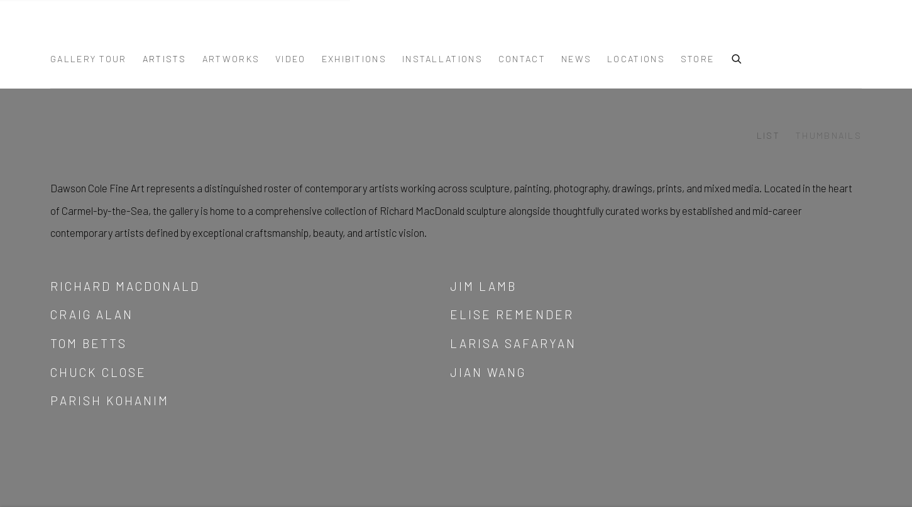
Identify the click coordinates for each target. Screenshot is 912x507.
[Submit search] (737, 57)
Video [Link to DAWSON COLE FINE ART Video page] (290, 58)
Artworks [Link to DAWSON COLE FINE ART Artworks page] (231, 58)
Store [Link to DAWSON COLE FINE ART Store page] (698, 58)
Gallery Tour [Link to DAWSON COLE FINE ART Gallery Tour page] (88, 58)
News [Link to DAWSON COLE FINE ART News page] (576, 58)
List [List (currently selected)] (768, 135)
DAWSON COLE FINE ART (113, 33)
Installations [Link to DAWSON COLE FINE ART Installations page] (442, 58)
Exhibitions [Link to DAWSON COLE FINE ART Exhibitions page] (354, 58)
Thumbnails (829, 135)
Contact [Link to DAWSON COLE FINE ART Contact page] (522, 58)
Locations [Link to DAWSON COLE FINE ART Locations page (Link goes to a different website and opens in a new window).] (636, 58)
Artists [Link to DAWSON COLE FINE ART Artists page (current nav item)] (165, 58)
